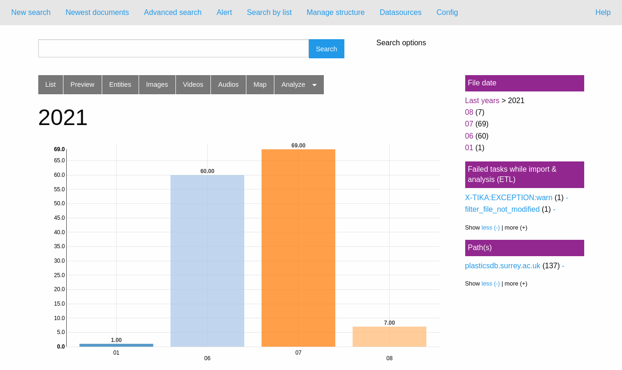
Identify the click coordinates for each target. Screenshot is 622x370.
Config (447, 12)
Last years (482, 101)
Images (157, 84)
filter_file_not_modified (502, 209)
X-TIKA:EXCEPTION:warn (509, 198)
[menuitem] (31, 12)
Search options (401, 43)
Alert (224, 12)
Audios (228, 84)
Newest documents (97, 12)
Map (259, 84)
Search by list (269, 12)
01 (469, 148)
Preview (82, 84)
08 (469, 112)
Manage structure (336, 12)
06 (469, 136)
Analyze (293, 84)
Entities (120, 84)
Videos (193, 84)
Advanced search (173, 12)
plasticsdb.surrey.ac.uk (503, 266)
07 (469, 124)
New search (30, 12)
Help (603, 12)
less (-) (491, 227)
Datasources (401, 12)
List (50, 84)
